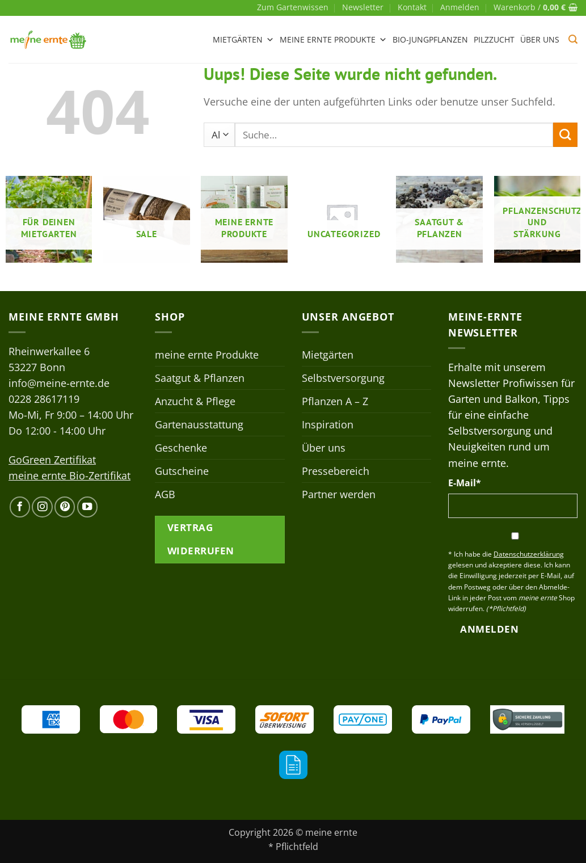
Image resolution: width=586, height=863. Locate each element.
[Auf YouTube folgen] (87, 506)
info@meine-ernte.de (59, 383)
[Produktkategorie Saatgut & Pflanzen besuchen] (439, 219)
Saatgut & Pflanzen (199, 378)
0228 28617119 (44, 399)
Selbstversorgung (343, 378)
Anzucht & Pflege (195, 401)
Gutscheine (182, 471)
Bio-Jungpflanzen (430, 39)
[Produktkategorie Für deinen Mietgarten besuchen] (49, 219)
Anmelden (489, 628)
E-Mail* (464, 483)
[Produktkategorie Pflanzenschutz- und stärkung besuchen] (537, 219)
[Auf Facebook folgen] (20, 506)
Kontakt (412, 7)
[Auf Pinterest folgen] (64, 506)
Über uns (539, 39)
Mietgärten (243, 39)
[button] (459, 7)
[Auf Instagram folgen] (42, 506)
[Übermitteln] (565, 135)
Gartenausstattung (199, 424)
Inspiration (327, 424)
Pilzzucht (494, 39)
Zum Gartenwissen (292, 7)
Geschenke (181, 447)
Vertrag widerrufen (200, 539)
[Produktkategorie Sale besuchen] (146, 219)
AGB (165, 494)
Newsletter (362, 7)
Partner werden (339, 494)
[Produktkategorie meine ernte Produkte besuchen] (244, 219)
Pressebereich (335, 471)
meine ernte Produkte (333, 39)
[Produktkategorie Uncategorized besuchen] (341, 219)
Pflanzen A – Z (335, 401)
